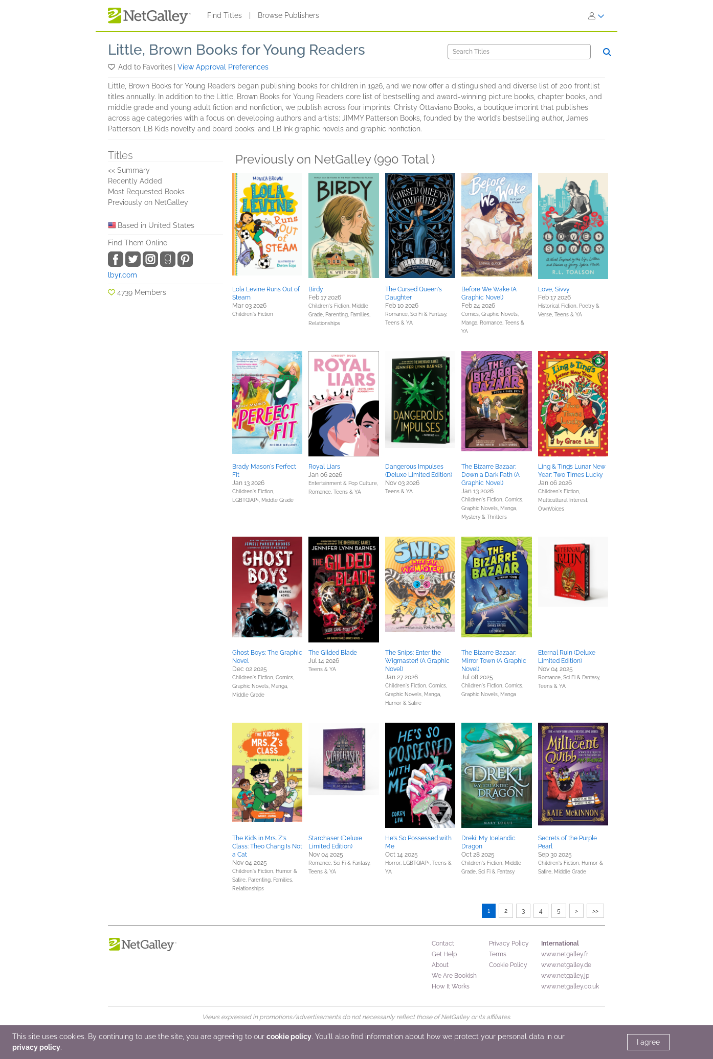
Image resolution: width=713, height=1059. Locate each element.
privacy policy (36, 1047)
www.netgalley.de (566, 965)
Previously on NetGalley (148, 202)
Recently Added (135, 181)
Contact (443, 943)
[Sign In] (596, 16)
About (440, 965)
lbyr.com (122, 275)
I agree (648, 1042)
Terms (497, 954)
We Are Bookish (454, 975)
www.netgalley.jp (565, 975)
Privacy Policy (509, 943)
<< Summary (129, 170)
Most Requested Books (146, 192)
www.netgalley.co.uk (570, 986)
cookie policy (288, 1036)
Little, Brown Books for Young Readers (236, 49)
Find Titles (224, 15)
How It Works (451, 986)
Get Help (444, 954)
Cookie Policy (508, 965)
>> (595, 910)
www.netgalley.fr (564, 954)
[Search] (519, 51)
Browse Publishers (288, 15)
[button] (112, 67)
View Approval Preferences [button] (223, 67)
